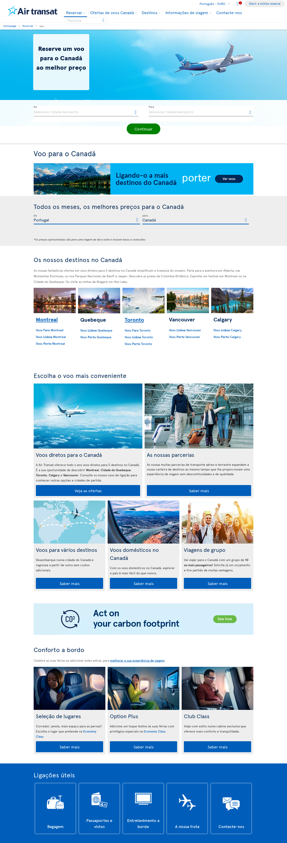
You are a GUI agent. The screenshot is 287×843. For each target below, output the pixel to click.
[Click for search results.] (104, 20)
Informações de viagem (186, 12)
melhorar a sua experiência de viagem (137, 660)
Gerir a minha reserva (264, 3)
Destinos (149, 12)
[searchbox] (86, 20)
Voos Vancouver (185, 330)
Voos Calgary (227, 330)
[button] (143, 129)
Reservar (73, 13)
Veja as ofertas (88, 490)
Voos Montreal (49, 330)
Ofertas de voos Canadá (111, 12)
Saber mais (199, 490)
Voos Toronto (137, 330)
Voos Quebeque (96, 330)
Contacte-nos (229, 12)
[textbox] (86, 111)
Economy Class (154, 731)
